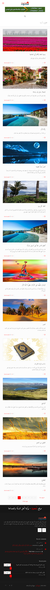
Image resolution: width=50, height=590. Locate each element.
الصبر (44, 324)
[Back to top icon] (5, 585)
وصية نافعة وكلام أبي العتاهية (37, 54)
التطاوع (43, 480)
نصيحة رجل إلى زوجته (39, 92)
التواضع (43, 403)
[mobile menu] (3, 3)
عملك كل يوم (41, 206)
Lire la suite (6, 63)
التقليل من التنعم (40, 442)
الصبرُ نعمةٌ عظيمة (40, 166)
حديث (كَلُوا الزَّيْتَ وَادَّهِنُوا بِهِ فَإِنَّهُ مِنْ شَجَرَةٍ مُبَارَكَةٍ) (22, 545)
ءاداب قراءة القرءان (40, 364)
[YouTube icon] (9, 586)
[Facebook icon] (11, 586)
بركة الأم (43, 129)
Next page (25, 501)
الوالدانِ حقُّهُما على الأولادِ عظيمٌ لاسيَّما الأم (33, 285)
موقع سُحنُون (38, 586)
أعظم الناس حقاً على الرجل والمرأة (36, 245)
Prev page (42, 498)
